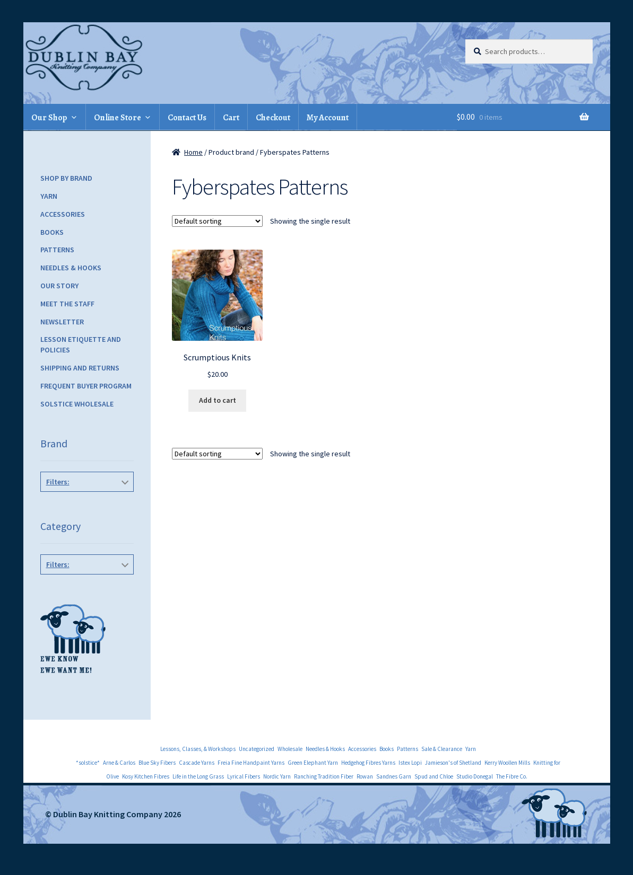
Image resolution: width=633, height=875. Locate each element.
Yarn (48, 196)
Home (193, 152)
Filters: (58, 482)
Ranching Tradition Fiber (323, 776)
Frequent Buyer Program (86, 386)
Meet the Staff (67, 303)
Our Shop (49, 117)
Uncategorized (256, 749)
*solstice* (88, 762)
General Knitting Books (85, 588)
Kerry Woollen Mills (507, 762)
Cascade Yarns (196, 762)
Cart (231, 117)
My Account (328, 117)
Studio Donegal (474, 776)
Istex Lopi (410, 762)
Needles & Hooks (70, 267)
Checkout (273, 117)
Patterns (57, 249)
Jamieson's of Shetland (453, 762)
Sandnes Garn (393, 776)
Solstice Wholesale (77, 404)
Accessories (62, 214)
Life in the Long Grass (198, 776)
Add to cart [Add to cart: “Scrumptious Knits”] (217, 400)
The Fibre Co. (511, 776)
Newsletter (62, 321)
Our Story (59, 285)
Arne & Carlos (119, 762)
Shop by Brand (66, 178)
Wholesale (290, 749)
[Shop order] (217, 221)
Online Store (117, 117)
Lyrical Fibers (243, 776)
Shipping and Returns (79, 368)
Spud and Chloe (433, 776)
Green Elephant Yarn (313, 762)
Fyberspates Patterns (85, 505)
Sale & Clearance (441, 749)
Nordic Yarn (277, 776)
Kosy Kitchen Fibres (145, 776)
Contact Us (187, 117)
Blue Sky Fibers (157, 762)
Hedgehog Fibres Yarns (368, 762)
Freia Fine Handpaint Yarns (251, 762)
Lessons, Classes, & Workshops (198, 749)
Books (52, 232)
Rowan (365, 776)
